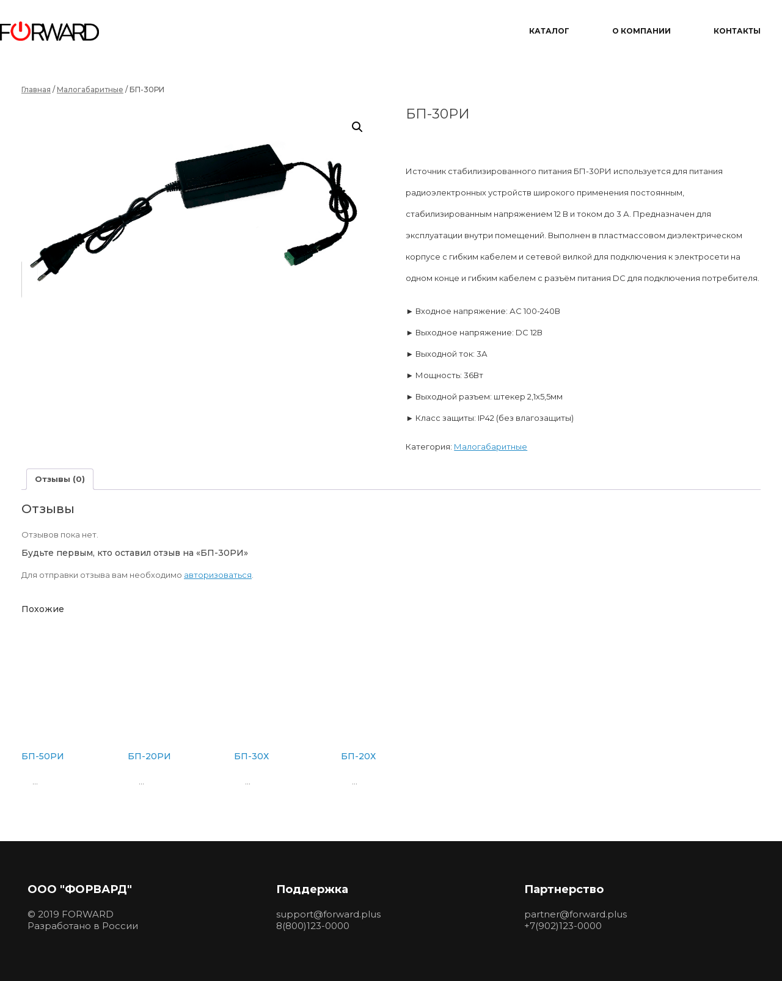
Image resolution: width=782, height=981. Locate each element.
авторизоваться (218, 575)
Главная (36, 89)
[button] (357, 127)
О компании (641, 30)
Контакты (737, 30)
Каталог (549, 30)
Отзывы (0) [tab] (60, 479)
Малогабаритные (90, 89)
